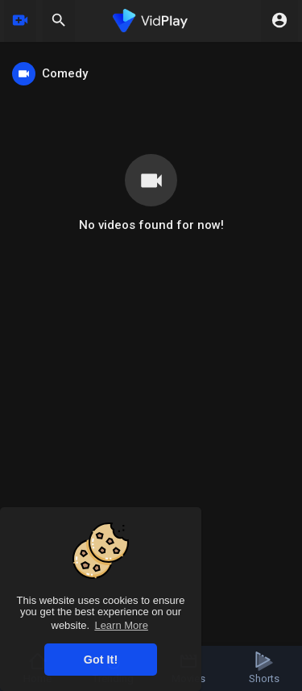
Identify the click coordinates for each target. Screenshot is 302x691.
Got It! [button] (101, 659)
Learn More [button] (120, 625)
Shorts (264, 668)
